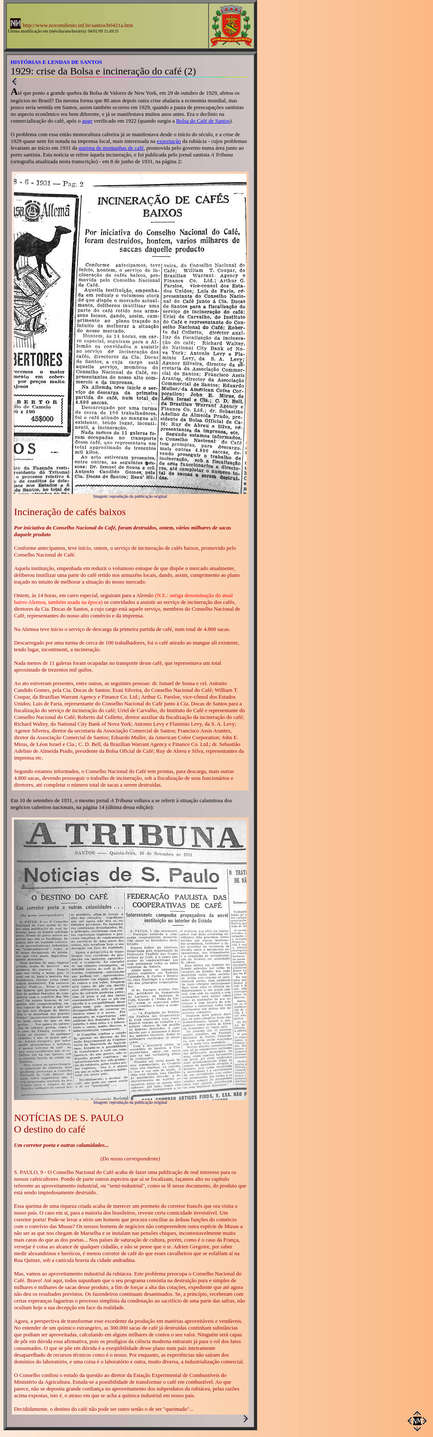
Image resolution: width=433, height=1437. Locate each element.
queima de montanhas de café (111, 148)
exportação (169, 141)
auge (87, 121)
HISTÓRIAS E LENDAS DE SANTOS (56, 62)
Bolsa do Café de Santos (203, 121)
